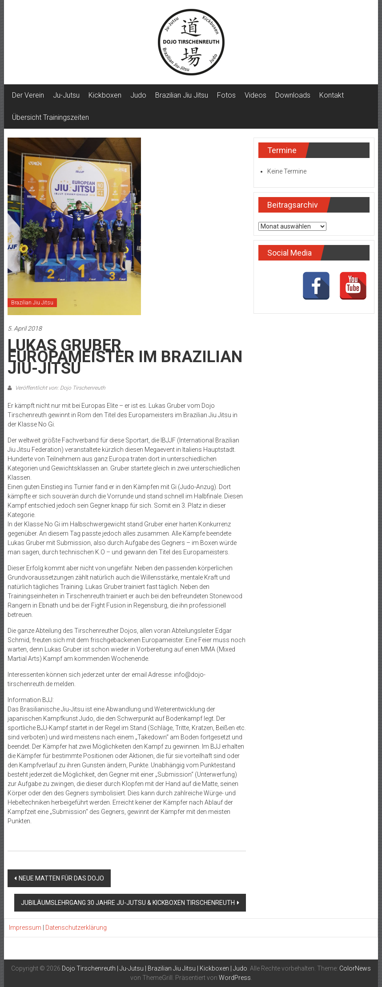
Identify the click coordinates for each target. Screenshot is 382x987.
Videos (255, 95)
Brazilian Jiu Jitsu (181, 95)
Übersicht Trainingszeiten (50, 117)
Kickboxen (104, 95)
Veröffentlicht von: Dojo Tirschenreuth (59, 388)
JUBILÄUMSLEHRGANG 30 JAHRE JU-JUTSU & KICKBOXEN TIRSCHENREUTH (128, 902)
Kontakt (331, 95)
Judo (138, 95)
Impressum (25, 927)
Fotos (226, 95)
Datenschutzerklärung (76, 927)
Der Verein (28, 95)
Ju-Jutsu (66, 95)
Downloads (292, 95)
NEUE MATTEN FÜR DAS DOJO (61, 878)
